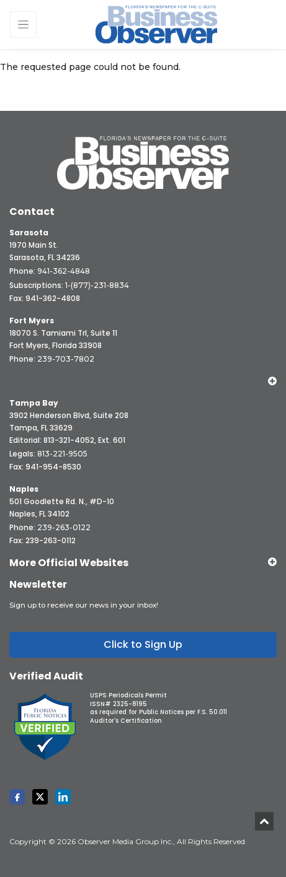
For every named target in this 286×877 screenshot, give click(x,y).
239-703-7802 (65, 359)
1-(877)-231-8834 (97, 285)
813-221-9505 (62, 453)
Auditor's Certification (126, 721)
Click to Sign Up (143, 644)
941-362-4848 (63, 271)
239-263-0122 (64, 527)
